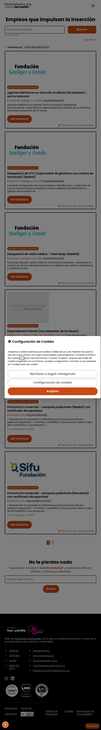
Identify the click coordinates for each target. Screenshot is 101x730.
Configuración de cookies (52, 383)
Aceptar (52, 391)
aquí (22, 358)
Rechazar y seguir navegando (52, 374)
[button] (5, 724)
